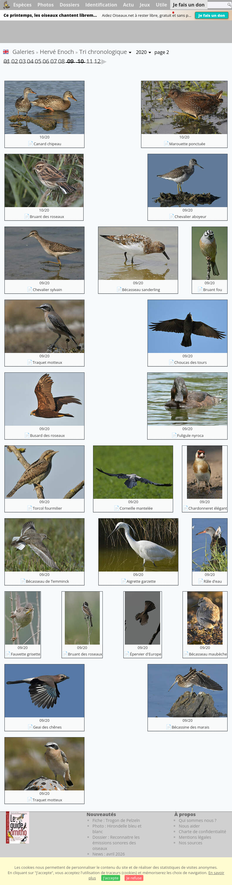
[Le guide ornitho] (17, 827)
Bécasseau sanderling (141, 289)
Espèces (22, 4)
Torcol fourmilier (47, 508)
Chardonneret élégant (207, 508)
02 (14, 60)
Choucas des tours (190, 362)
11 (89, 60)
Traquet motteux (47, 362)
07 (53, 60)
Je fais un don (211, 15)
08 (61, 60)
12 (97, 60)
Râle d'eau (213, 581)
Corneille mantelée (136, 508)
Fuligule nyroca (190, 435)
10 (80, 60)
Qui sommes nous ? (197, 820)
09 (70, 60)
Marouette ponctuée (187, 143)
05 (38, 60)
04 (30, 60)
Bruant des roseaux (47, 216)
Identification (101, 4)
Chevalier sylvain (47, 289)
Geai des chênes (47, 727)
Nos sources (190, 843)
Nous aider (189, 826)
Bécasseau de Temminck (47, 581)
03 (22, 60)
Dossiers (69, 4)
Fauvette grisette (25, 654)
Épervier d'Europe (145, 654)
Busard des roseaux (47, 435)
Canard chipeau (47, 143)
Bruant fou (212, 289)
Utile (161, 4)
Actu (128, 4)
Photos (45, 4)
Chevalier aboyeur (190, 216)
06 (45, 60)
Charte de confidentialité (202, 831)
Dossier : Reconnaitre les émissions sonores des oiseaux (116, 842)
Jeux (145, 4)
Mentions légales (195, 837)
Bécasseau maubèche (208, 654)
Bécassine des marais (190, 727)
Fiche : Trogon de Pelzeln (116, 820)
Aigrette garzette (141, 581)
